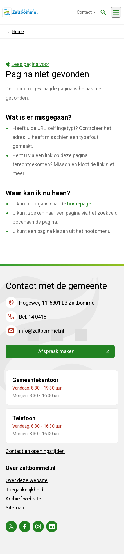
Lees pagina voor (27, 64)
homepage (79, 204)
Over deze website (27, 480)
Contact (86, 12)
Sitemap (15, 507)
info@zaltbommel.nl (41, 331)
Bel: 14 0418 (32, 317)
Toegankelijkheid (24, 490)
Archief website (23, 499)
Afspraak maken (76, 352)
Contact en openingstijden (35, 451)
